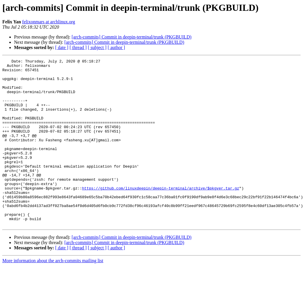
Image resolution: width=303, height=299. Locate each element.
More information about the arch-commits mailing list (52, 293)
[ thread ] (78, 47)
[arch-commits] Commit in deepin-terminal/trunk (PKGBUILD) (131, 36)
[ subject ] (97, 47)
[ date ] (61, 47)
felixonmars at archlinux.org (48, 21)
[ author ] (116, 47)
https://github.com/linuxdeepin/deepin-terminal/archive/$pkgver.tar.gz (160, 214)
